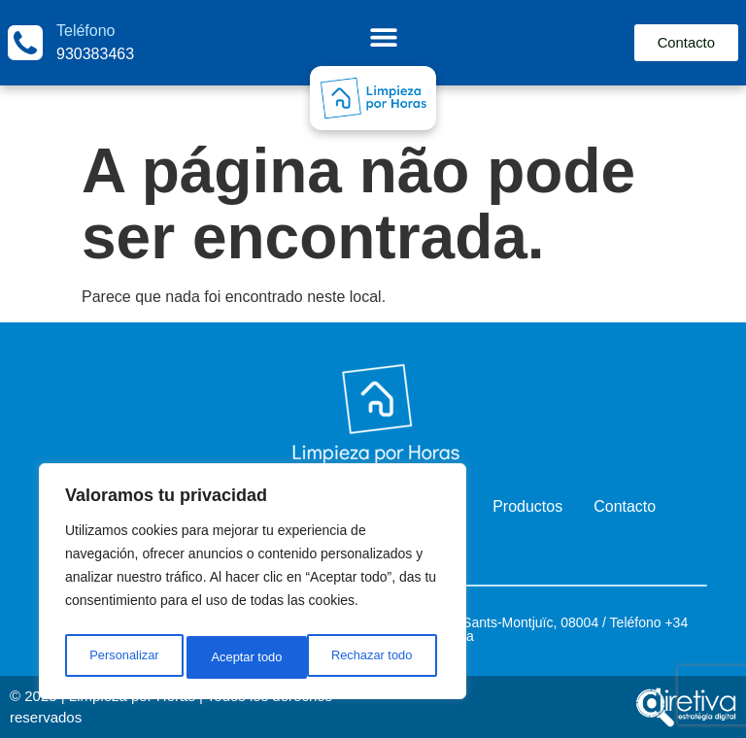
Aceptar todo (381, 657)
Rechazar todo (252, 657)
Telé (622, 622)
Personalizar (122, 657)
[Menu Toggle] (381, 36)
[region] (252, 585)
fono (647, 622)
